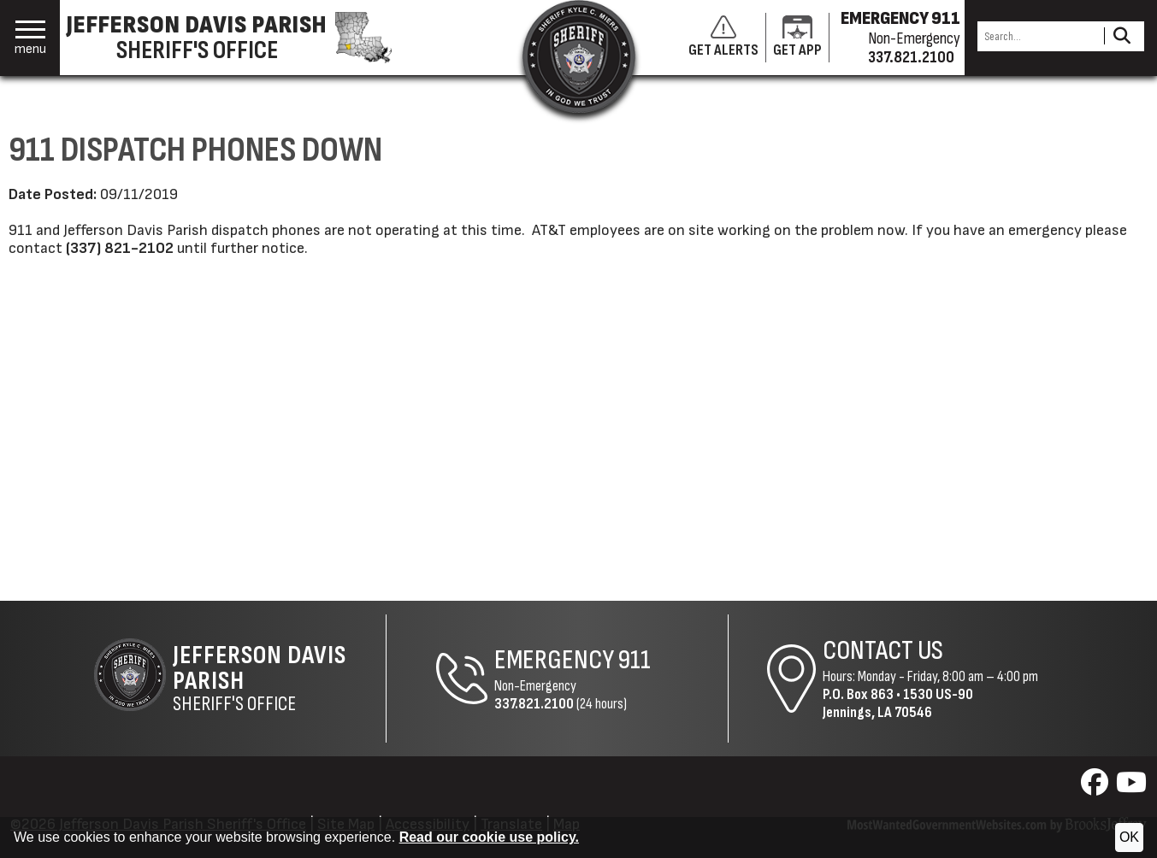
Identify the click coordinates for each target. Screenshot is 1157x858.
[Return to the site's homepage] (578, 56)
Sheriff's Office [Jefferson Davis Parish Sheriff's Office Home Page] (279, 678)
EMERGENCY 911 (900, 19)
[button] (30, 38)
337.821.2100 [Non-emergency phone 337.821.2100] (911, 57)
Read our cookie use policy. (489, 837)
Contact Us (883, 650)
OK (1129, 837)
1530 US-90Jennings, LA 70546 (898, 703)
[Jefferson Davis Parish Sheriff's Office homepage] (238, 37)
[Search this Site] (1038, 36)
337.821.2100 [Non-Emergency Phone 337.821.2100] (534, 704)
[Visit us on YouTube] (1131, 787)
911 (634, 660)
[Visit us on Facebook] (1097, 787)
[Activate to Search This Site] (1121, 36)
